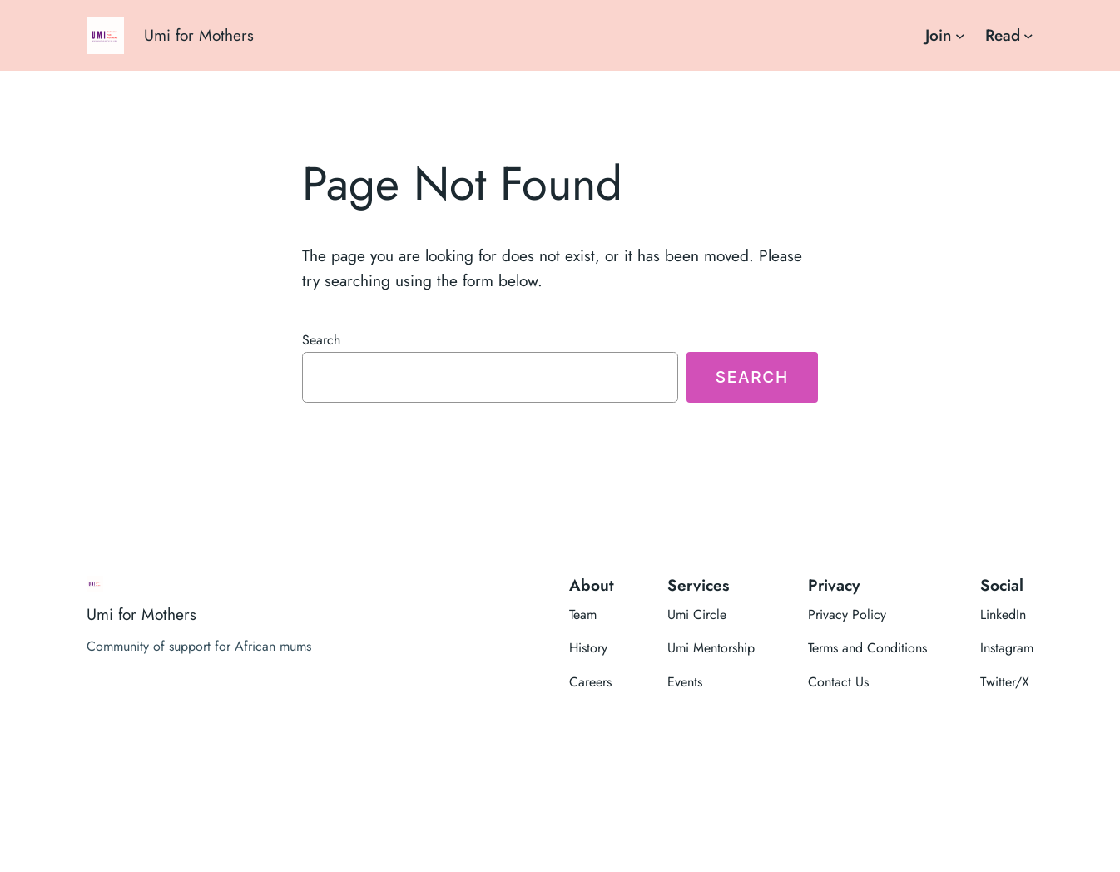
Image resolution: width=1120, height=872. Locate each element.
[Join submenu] (960, 36)
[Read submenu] (1028, 36)
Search (321, 339)
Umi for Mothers (199, 35)
